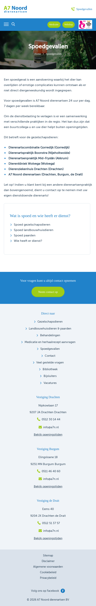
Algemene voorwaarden (48, 567)
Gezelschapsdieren (50, 321)
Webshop (68, 24)
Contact (50, 355)
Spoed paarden (25, 235)
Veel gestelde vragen (50, 362)
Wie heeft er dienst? (28, 241)
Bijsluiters (50, 376)
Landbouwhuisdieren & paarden (50, 328)
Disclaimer (48, 561)
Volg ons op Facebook (48, 591)
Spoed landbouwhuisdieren (33, 230)
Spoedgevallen (81, 9)
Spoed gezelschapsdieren (32, 224)
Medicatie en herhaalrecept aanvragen (50, 342)
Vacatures (50, 383)
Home (37, 53)
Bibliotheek (50, 369)
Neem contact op (48, 291)
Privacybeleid (48, 578)
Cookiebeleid (48, 572)
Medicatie (54, 24)
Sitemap (48, 555)
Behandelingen (50, 335)
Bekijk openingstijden (48, 434)
